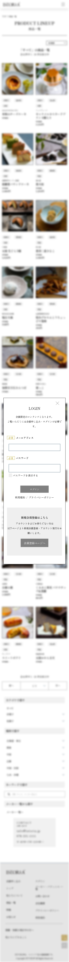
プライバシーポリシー (41, 497)
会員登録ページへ (34, 543)
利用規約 (20, 497)
